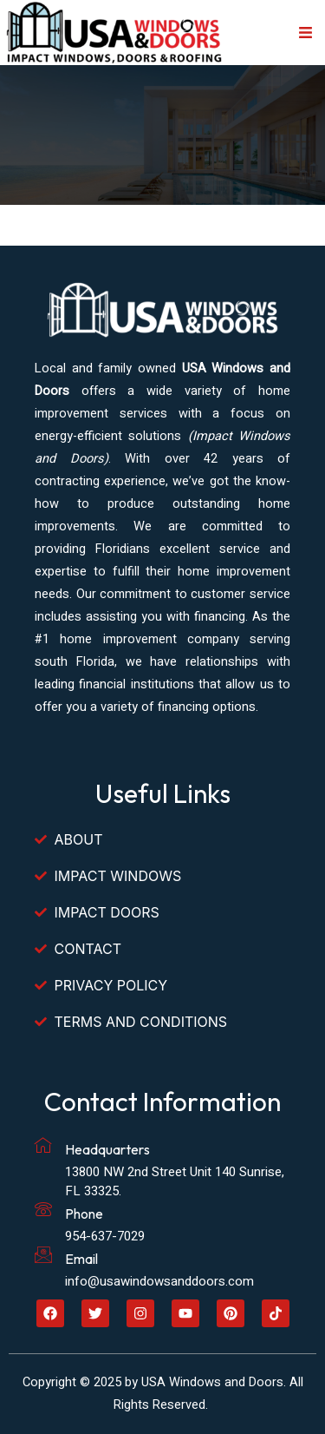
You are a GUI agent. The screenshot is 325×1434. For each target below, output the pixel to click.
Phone (84, 1213)
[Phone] (43, 1209)
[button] (306, 33)
